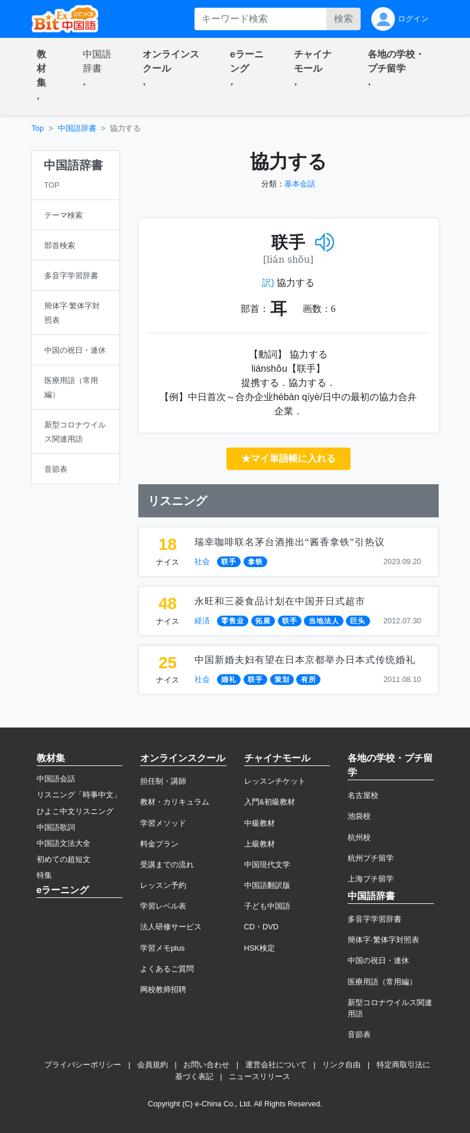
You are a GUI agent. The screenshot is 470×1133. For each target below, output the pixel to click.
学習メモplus (162, 948)
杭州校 (359, 837)
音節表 (359, 1034)
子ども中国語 (267, 906)
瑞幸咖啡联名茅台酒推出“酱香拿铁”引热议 (290, 542)
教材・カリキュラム (174, 801)
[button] (45, 76)
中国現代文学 (267, 864)
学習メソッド (163, 823)
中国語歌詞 (56, 827)
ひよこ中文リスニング (75, 811)
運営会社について (276, 1064)
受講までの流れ (167, 864)
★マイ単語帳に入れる (288, 458)
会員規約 (152, 1064)
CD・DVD (261, 926)
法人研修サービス (171, 926)
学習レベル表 (163, 906)
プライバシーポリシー (82, 1064)
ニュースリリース (259, 1076)
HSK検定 (259, 948)
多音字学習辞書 (374, 919)
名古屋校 (363, 795)
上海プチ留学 (371, 878)
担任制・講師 (163, 781)
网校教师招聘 (163, 989)
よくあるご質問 (167, 968)
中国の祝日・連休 (378, 960)
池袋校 (359, 816)
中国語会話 (56, 778)
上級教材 (259, 843)
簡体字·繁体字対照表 (383, 939)
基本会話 (299, 183)
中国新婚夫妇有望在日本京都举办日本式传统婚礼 (305, 660)
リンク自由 (341, 1064)
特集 (44, 875)
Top (38, 128)
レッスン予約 (163, 885)
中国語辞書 (77, 128)
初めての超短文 (63, 859)
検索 (343, 19)
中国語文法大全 (63, 843)
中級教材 (259, 823)
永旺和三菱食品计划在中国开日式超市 (280, 601)
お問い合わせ (206, 1064)
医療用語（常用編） (382, 981)
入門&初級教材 (270, 801)
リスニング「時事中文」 (79, 794)
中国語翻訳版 (267, 885)
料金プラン (159, 843)
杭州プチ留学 (371, 858)
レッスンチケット (275, 781)
